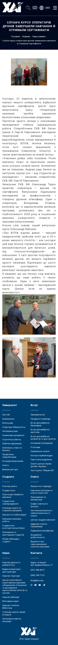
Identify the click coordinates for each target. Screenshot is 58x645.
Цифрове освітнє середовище (39, 525)
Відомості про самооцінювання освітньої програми (40, 544)
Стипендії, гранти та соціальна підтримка (12, 509)
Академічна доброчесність (38, 536)
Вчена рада (7, 423)
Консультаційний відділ (42, 455)
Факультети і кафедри (41, 486)
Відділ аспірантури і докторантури (11, 570)
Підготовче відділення (41, 459)
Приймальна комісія (40, 451)
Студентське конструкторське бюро (13, 526)
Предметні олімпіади (40, 419)
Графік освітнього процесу (39, 505)
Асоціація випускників (12, 461)
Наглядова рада (10, 431)
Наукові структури (11, 576)
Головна (15, 36)
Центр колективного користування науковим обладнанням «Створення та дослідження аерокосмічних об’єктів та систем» (14, 586)
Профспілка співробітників (9, 455)
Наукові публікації (10, 597)
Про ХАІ (6, 414)
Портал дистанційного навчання (13, 495)
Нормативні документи (13, 435)
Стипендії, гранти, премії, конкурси (14, 613)
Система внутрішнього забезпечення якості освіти (41, 513)
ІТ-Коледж (35, 447)
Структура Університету (13, 427)
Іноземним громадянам (42, 443)
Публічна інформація (12, 443)
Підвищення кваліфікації (42, 530)
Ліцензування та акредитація (38, 498)
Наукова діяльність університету (11, 563)
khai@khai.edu (37, 580)
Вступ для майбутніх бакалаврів (40, 424)
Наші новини (38, 36)
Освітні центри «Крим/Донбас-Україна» (41, 465)
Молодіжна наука (10, 601)
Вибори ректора (10, 469)
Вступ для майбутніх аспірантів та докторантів (43, 437)
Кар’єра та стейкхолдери (14, 514)
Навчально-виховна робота (11, 520)
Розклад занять (9, 486)
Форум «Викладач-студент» (11, 540)
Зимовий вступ (38, 414)
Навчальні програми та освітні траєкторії (41, 491)
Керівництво (8, 419)
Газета (5, 465)
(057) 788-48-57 (38, 570)
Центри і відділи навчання (43, 520)
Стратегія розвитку (11, 439)
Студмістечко (8, 490)
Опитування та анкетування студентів (13, 533)
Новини (26, 36)
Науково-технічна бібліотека (10, 606)
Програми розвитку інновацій (11, 620)
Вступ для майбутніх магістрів (40, 430)
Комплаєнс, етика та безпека (12, 449)
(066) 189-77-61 (38, 575)
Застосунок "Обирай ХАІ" (42, 470)
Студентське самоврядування (10, 502)
